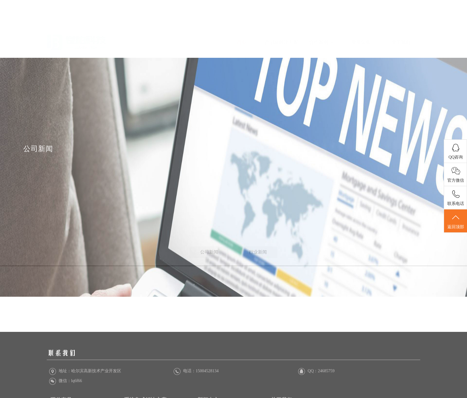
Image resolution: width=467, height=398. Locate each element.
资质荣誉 (361, 23)
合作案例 (321, 23)
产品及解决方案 (281, 37)
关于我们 (400, 23)
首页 (241, 23)
